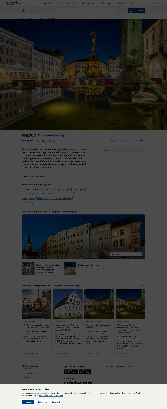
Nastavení (56, 402)
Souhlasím (27, 402)
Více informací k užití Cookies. (51, 396)
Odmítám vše (41, 402)
